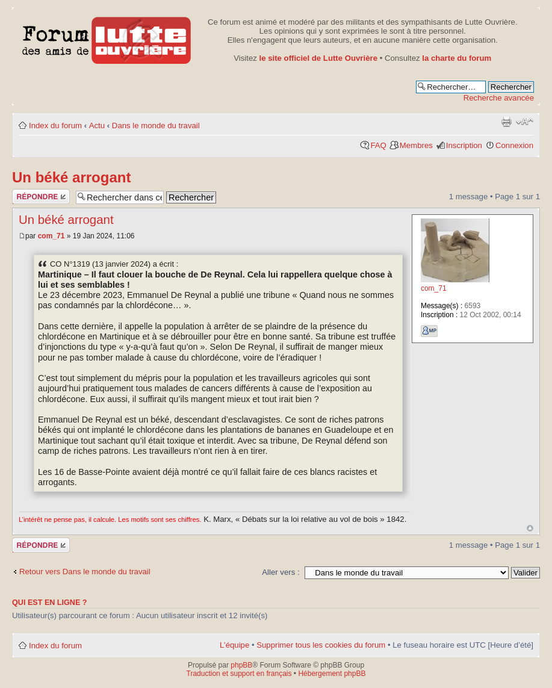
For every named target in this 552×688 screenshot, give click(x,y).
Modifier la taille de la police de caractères (524, 121)
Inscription (464, 145)
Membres (416, 145)
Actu (97, 125)
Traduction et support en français (239, 673)
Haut (530, 528)
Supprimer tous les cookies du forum (320, 644)
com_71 (51, 236)
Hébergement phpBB (331, 673)
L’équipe (234, 644)
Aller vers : (280, 572)
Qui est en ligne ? (49, 602)
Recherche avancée (499, 97)
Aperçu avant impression (506, 121)
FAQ (378, 145)
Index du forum (55, 125)
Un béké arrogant (71, 177)
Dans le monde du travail (156, 125)
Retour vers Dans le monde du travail (84, 571)
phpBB (241, 665)
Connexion (514, 145)
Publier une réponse (41, 196)
